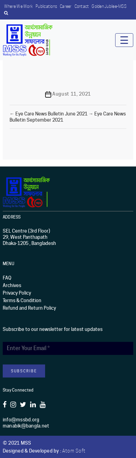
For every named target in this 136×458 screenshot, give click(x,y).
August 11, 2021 (71, 94)
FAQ (7, 278)
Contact (81, 6)
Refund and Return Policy (29, 308)
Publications (46, 6)
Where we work (18, 6)
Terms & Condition (22, 300)
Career (66, 6)
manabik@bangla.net (26, 426)
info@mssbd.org (21, 419)
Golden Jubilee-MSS (109, 6)
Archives (12, 285)
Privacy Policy (17, 293)
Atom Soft (73, 451)
